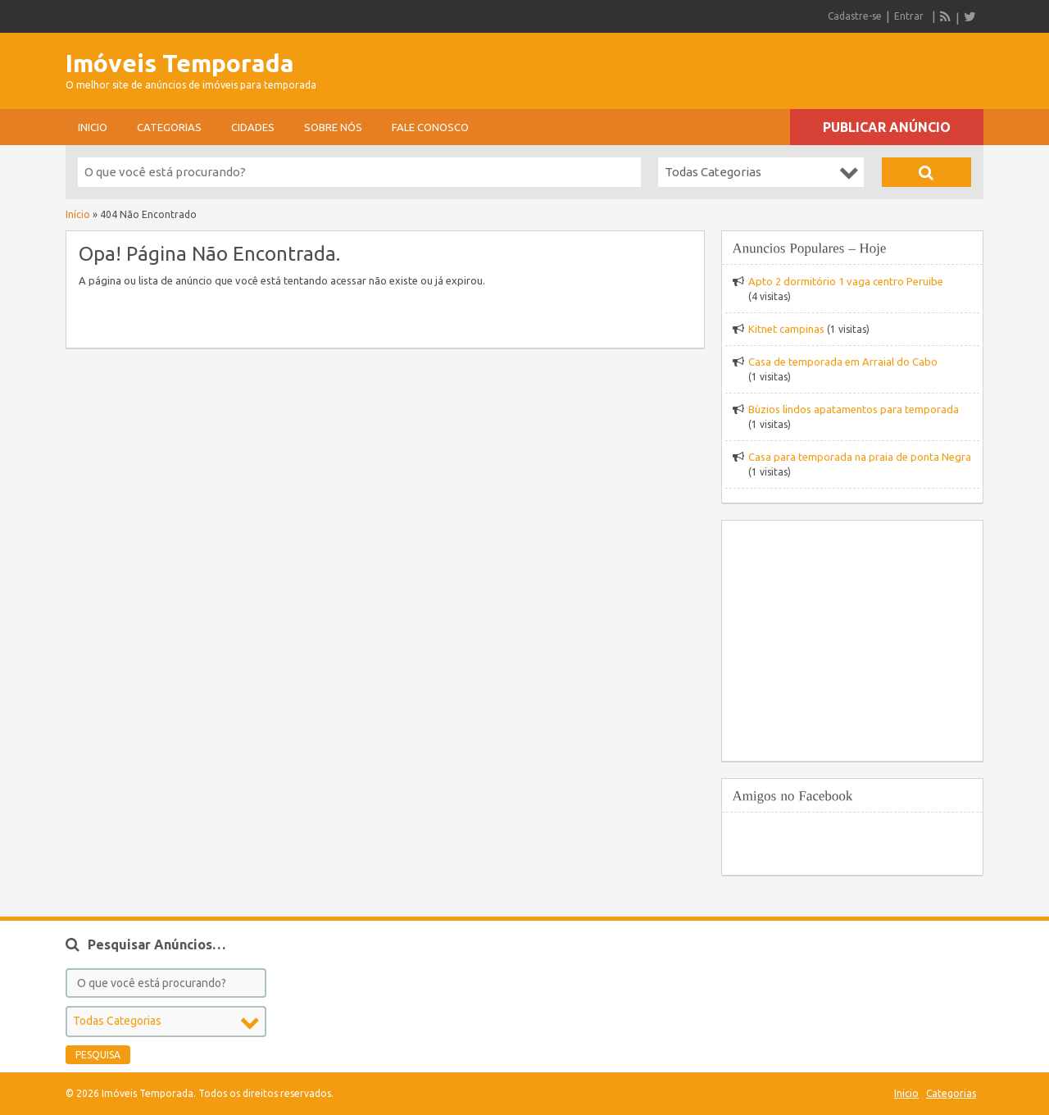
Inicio (92, 127)
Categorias (169, 127)
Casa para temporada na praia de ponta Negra (859, 456)
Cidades (253, 127)
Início (78, 214)
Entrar (909, 16)
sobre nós (333, 127)
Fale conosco (430, 127)
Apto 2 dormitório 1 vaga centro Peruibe (845, 281)
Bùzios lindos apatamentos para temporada (853, 409)
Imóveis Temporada (180, 63)
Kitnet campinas (786, 328)
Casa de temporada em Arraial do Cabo (843, 361)
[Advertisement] (791, 65)
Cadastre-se (855, 16)
